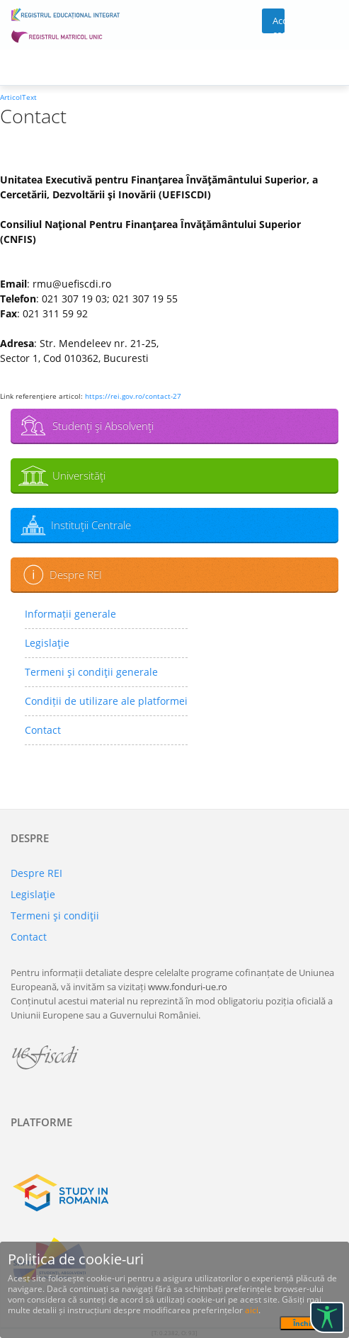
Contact (43, 730)
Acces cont (279, 23)
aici (251, 1310)
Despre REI (76, 574)
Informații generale (70, 613)
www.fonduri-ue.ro (187, 986)
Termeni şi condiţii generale (91, 672)
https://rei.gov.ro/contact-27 (133, 396)
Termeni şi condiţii (55, 915)
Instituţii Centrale (91, 525)
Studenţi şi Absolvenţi (103, 426)
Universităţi (78, 475)
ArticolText (18, 97)
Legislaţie (47, 643)
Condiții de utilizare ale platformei (106, 701)
